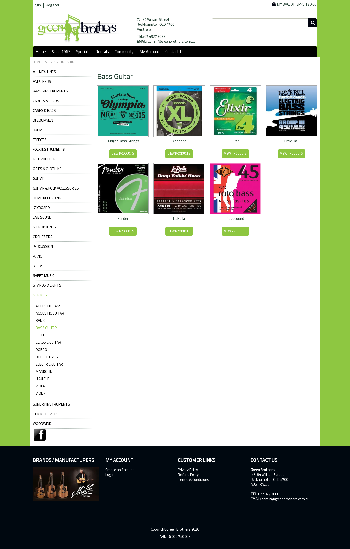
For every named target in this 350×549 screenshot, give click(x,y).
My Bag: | (296, 4)
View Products (123, 153)
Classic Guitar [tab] (48, 342)
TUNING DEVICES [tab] (46, 414)
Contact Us (174, 52)
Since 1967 (61, 52)
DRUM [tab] (37, 130)
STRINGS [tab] (40, 295)
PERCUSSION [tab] (43, 246)
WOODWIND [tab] (42, 423)
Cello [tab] (40, 335)
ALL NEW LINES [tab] (44, 71)
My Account (149, 52)
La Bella (179, 218)
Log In (109, 474)
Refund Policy (188, 474)
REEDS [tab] (38, 266)
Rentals (102, 52)
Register (52, 5)
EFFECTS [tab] (40, 139)
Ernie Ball (291, 141)
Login (37, 5)
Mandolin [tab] (44, 371)
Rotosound (235, 218)
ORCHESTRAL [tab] (43, 236)
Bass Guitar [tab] (46, 328)
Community (124, 52)
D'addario (179, 141)
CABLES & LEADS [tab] (46, 101)
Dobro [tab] (41, 349)
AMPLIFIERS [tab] (42, 81)
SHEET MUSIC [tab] (43, 275)
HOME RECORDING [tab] (47, 198)
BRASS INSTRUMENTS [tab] (50, 91)
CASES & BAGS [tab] (44, 110)
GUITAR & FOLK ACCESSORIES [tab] (56, 188)
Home (41, 52)
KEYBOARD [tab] (41, 207)
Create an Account (119, 469)
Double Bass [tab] (47, 357)
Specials (83, 52)
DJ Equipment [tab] (44, 120)
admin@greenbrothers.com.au (172, 41)
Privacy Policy (188, 469)
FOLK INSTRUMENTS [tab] (49, 149)
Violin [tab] (41, 393)
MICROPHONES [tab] (44, 227)
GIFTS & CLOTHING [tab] (47, 168)
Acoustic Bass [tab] (48, 306)
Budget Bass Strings (123, 141)
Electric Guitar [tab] (49, 364)
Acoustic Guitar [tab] (50, 313)
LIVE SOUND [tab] (42, 217)
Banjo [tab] (41, 320)
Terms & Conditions (193, 479)
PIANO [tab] (37, 256)
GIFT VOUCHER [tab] (44, 159)
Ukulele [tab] (42, 379)
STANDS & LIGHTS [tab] (47, 285)
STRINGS (50, 62)
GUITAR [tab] (38, 178)
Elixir (235, 141)
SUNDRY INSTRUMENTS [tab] (51, 404)
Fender (123, 218)
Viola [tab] (40, 386)
